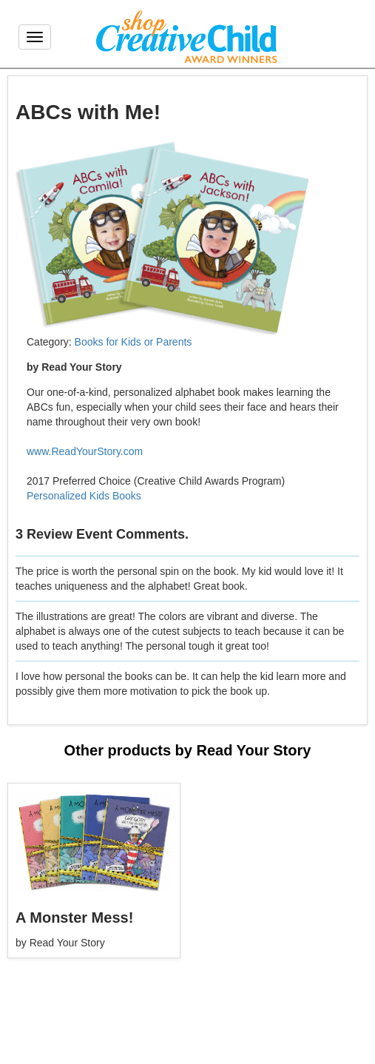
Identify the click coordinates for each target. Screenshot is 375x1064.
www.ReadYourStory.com (85, 451)
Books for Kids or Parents (133, 342)
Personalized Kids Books (84, 496)
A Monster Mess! (74, 917)
